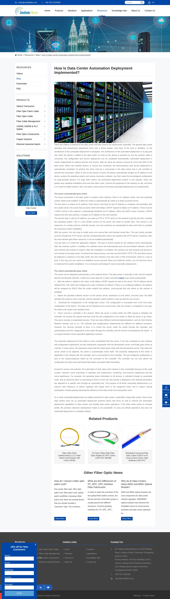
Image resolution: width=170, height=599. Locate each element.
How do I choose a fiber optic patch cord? (69, 482)
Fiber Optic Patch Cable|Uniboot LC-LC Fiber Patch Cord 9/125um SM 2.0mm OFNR (69, 456)
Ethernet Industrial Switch (31, 144)
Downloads (21, 83)
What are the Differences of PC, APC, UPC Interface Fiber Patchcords (102, 484)
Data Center (31, 208)
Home (47, 12)
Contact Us (150, 12)
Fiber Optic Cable (31, 116)
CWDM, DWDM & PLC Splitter (31, 127)
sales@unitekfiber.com (26, 3)
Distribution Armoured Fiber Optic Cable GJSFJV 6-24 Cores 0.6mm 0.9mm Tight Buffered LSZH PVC (137, 456)
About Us (135, 12)
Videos (19, 73)
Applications (86, 12)
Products (23, 100)
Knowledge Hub (119, 12)
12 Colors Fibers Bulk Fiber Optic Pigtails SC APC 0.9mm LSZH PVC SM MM (103, 455)
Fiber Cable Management (31, 121)
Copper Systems (31, 139)
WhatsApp (166, 388)
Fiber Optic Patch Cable (31, 111)
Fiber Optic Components (31, 134)
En (153, 2)
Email (166, 395)
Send (19, 593)
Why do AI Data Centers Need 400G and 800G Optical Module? (136, 484)
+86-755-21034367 (51, 3)
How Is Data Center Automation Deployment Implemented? (66, 55)
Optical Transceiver (31, 106)
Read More (60, 519)
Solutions (72, 12)
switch (121, 278)
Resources (102, 12)
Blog (38, 55)
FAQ (18, 88)
